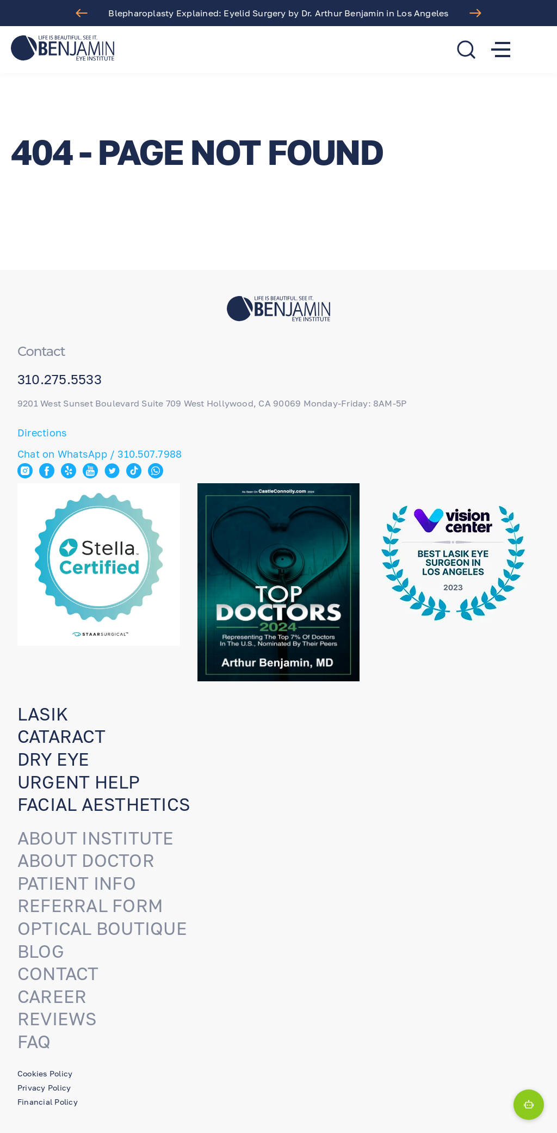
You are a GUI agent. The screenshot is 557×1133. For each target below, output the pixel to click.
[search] (466, 49)
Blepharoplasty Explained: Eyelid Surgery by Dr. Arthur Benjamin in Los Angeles (278, 13)
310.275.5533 (59, 379)
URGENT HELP (78, 782)
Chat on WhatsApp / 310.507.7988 (99, 454)
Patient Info (76, 883)
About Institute (95, 838)
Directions (42, 433)
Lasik (42, 714)
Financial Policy (47, 1101)
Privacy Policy (44, 1087)
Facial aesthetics (103, 804)
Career (51, 996)
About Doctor (85, 860)
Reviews (57, 1018)
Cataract (61, 736)
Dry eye (53, 759)
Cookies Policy (44, 1073)
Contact (58, 973)
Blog (40, 951)
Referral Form (90, 905)
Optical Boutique (102, 928)
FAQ (34, 1041)
